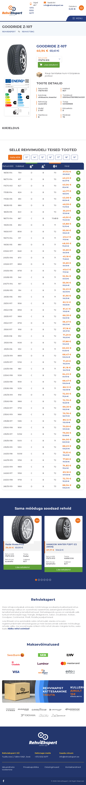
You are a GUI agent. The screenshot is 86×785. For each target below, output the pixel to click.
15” (42, 157)
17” (58, 157)
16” (50, 157)
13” (26, 157)
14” (34, 157)
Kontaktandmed (73, 767)
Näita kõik (15, 157)
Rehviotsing (28, 32)
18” (66, 157)
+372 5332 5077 (31, 10)
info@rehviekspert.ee (53, 5)
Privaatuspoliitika (31, 767)
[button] (36, 580)
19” (74, 157)
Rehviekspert (9, 32)
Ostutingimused (51, 767)
